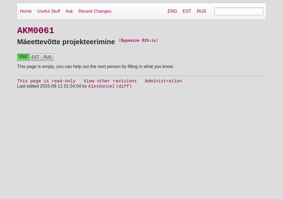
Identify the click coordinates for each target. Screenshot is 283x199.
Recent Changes (94, 11)
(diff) (124, 90)
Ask (69, 11)
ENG (172, 11)
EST (187, 11)
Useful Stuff (48, 11)
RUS (201, 11)
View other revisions (110, 83)
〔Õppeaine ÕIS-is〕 (138, 41)
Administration (163, 83)
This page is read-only (46, 83)
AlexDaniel (101, 90)
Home (26, 11)
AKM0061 (35, 31)
